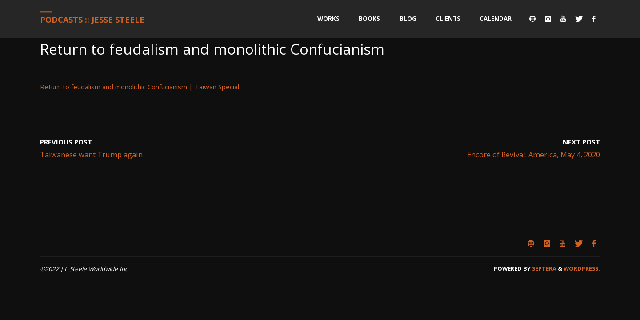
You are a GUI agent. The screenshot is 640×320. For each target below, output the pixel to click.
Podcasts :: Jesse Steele (92, 19)
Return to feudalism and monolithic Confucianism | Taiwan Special (139, 86)
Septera (543, 268)
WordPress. (582, 268)
